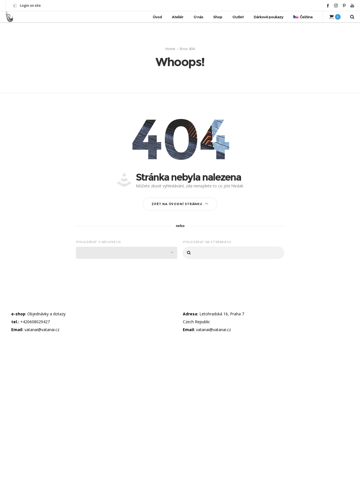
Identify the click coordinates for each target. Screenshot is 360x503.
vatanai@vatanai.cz (41, 329)
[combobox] (126, 253)
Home (170, 48)
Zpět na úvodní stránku (180, 204)
